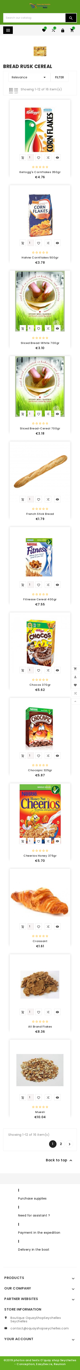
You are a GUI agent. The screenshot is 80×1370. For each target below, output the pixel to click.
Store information (22, 1309)
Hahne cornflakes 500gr (40, 257)
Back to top (59, 1160)
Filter (59, 77)
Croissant (40, 941)
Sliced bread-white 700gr (40, 343)
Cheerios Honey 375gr (40, 856)
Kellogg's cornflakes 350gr (40, 172)
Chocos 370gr (40, 685)
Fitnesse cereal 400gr (40, 599)
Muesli (40, 1112)
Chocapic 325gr (40, 770)
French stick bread (40, 514)
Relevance (29, 77)
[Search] (34, 18)
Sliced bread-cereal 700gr (40, 428)
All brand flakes (40, 1027)
